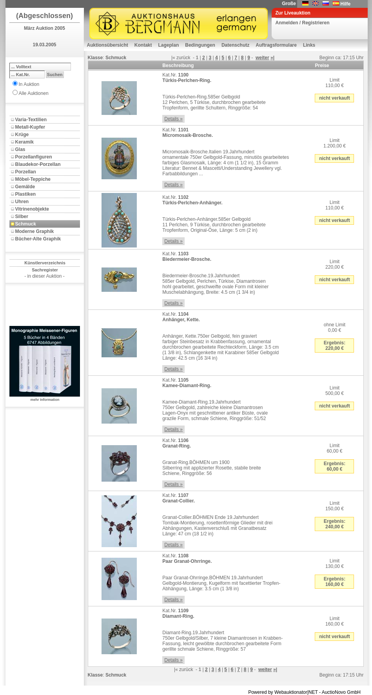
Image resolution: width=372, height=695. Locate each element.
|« (173, 57)
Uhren (22, 201)
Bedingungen (200, 45)
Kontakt (143, 45)
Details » (173, 119)
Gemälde (25, 186)
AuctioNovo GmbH (341, 692)
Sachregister (45, 269)
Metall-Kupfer (30, 127)
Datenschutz (235, 45)
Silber (21, 216)
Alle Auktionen (34, 93)
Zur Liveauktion (293, 13)
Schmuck (25, 224)
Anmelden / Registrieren (303, 22)
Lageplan (168, 45)
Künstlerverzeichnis (44, 262)
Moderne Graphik (34, 231)
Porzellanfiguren (33, 157)
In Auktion (29, 84)
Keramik (24, 142)
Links (309, 45)
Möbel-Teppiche (33, 179)
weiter (262, 57)
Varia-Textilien (31, 119)
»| (272, 57)
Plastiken (25, 194)
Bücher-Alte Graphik (38, 239)
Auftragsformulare (276, 45)
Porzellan (25, 172)
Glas (20, 149)
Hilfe (345, 4)
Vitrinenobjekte (32, 209)
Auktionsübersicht (107, 45)
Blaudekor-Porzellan (38, 164)
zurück (183, 57)
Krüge (22, 134)
